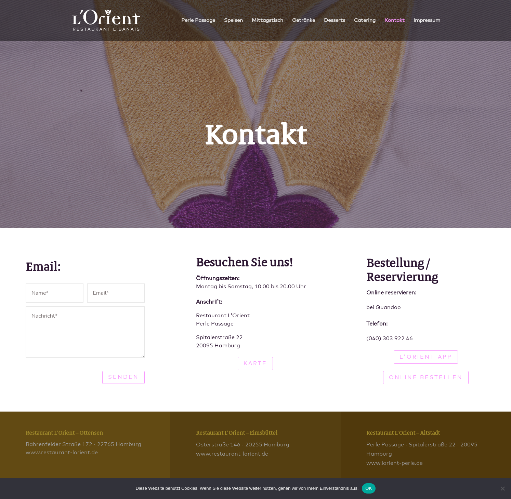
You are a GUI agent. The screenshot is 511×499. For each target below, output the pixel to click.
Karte (255, 363)
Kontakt (394, 20)
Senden (123, 377)
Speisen (233, 20)
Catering (365, 20)
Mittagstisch (267, 20)
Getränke (303, 20)
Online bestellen (426, 377)
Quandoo (388, 307)
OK (368, 488)
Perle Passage (198, 20)
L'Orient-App (425, 357)
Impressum (427, 20)
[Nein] (502, 488)
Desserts (334, 20)
